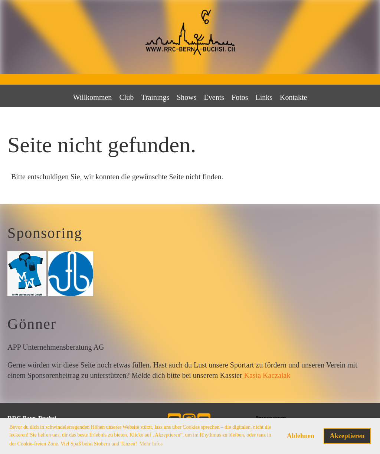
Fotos (240, 97)
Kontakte (293, 97)
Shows (186, 97)
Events (214, 97)
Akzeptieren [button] (347, 436)
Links (264, 97)
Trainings (155, 97)
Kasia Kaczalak (267, 375)
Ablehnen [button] (300, 436)
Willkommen (92, 97)
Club (126, 97)
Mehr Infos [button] (151, 444)
